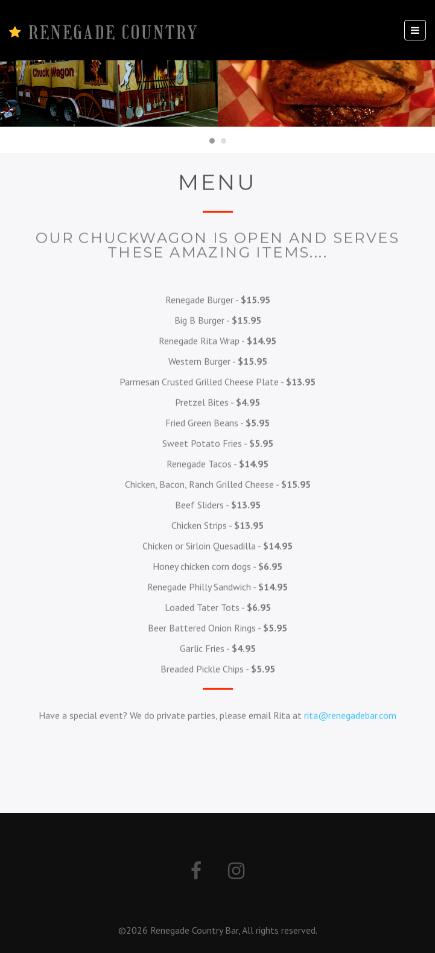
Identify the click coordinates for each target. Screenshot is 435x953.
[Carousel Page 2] (223, 141)
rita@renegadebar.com (350, 715)
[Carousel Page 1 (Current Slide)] (212, 141)
